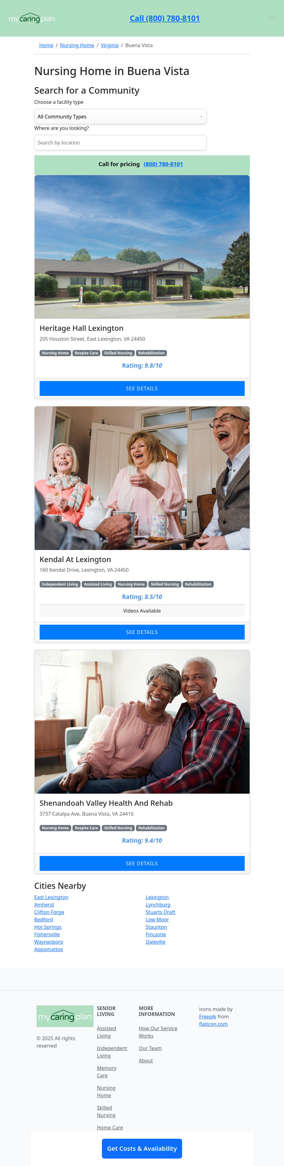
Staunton (156, 927)
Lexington (157, 897)
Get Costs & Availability (142, 1148)
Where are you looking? (61, 128)
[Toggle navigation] (273, 18)
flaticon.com (213, 1024)
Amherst (44, 904)
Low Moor (157, 919)
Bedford (43, 919)
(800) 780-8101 (163, 164)
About (146, 1060)
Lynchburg (158, 904)
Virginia (110, 45)
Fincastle (156, 934)
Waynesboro (48, 941)
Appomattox (48, 949)
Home (46, 45)
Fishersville (47, 934)
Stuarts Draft (161, 912)
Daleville (155, 941)
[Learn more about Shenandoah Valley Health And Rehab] (142, 762)
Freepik (207, 1016)
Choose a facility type (59, 102)
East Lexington (51, 897)
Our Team (150, 1048)
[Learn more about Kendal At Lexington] (142, 524)
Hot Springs (48, 927)
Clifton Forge (49, 912)
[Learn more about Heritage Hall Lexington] (142, 287)
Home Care (110, 1127)
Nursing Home (77, 45)
